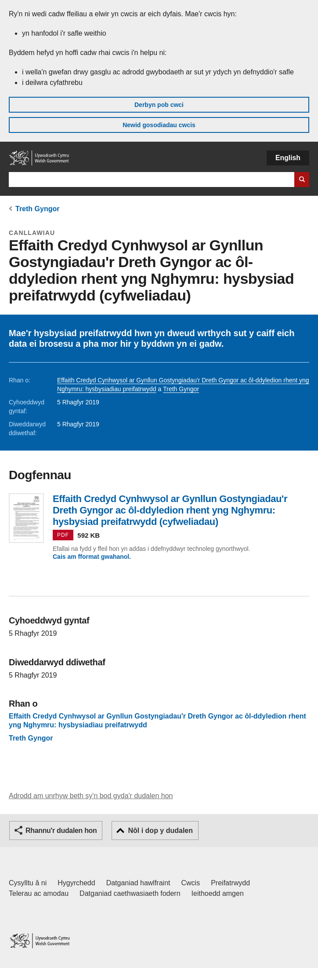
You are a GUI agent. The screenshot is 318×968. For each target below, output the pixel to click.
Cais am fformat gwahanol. (92, 556)
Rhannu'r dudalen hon (61, 830)
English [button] (287, 157)
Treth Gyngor (37, 209)
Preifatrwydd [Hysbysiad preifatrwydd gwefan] (230, 883)
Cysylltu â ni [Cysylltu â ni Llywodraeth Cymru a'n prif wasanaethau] (28, 883)
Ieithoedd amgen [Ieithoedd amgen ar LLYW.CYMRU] (218, 893)
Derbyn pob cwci (159, 104)
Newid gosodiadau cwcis (159, 124)
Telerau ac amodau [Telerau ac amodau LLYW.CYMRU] (39, 893)
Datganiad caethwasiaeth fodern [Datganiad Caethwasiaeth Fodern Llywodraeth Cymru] (130, 893)
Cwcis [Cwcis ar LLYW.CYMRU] (190, 883)
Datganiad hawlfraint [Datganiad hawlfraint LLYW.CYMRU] (138, 883)
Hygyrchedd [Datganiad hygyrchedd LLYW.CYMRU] (76, 883)
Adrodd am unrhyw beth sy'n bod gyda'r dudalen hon (91, 795)
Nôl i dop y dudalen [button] (160, 830)
